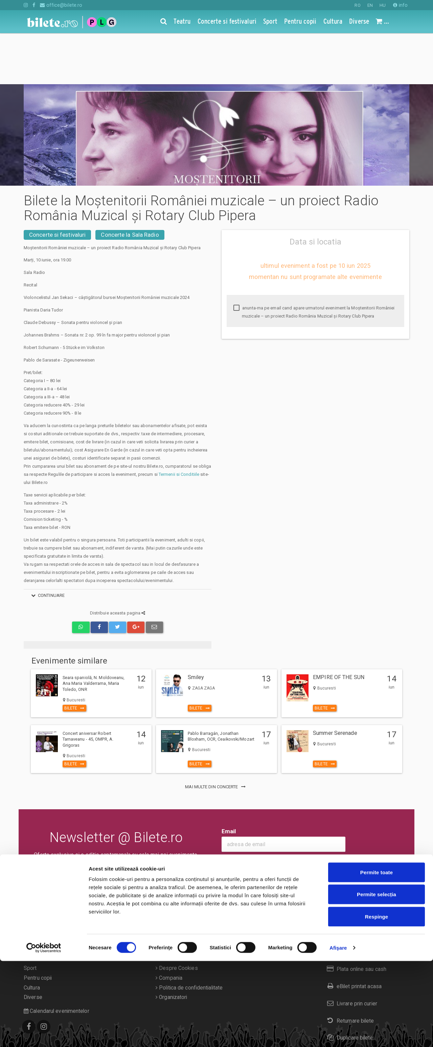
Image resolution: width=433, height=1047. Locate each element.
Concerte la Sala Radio (130, 183)
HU (383, 5)
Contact (166, 898)
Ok (230, 811)
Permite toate (376, 958)
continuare (47, 544)
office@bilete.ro (61, 5)
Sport (30, 917)
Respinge (376, 1002)
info (400, 5)
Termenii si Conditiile (179, 423)
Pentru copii (38, 927)
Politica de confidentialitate (189, 937)
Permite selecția (376, 980)
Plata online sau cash (355, 918)
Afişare (338, 1034)
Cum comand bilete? (354, 901)
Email (229, 780)
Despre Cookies (177, 917)
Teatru (31, 898)
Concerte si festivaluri (57, 183)
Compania (169, 927)
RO (357, 5)
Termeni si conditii (178, 907)
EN (370, 5)
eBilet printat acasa (353, 935)
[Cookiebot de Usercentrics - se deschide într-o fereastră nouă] (43, 1034)
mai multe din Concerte (216, 735)
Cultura (32, 937)
